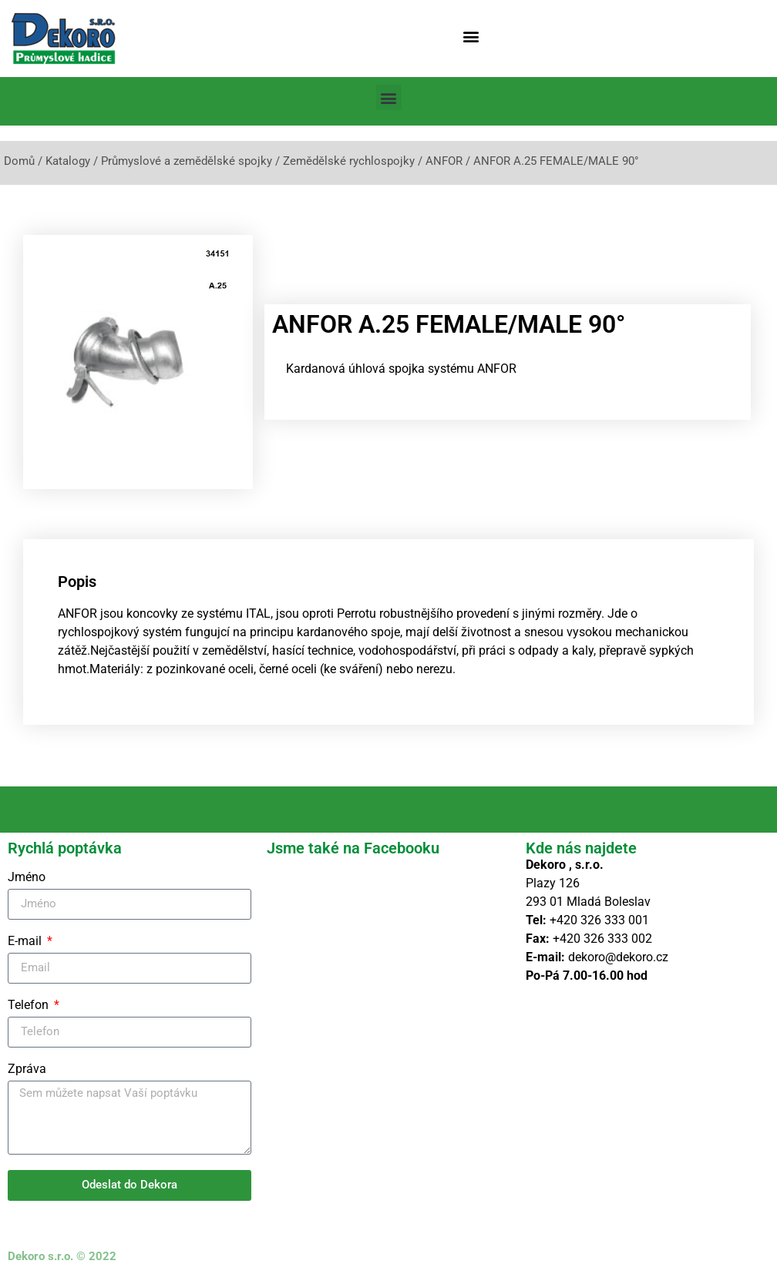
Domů (19, 161)
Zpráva (27, 1069)
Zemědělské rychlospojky (349, 161)
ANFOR (444, 161)
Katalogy (67, 161)
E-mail (26, 941)
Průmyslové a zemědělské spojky (186, 161)
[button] (470, 36)
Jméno (26, 877)
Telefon (30, 1005)
